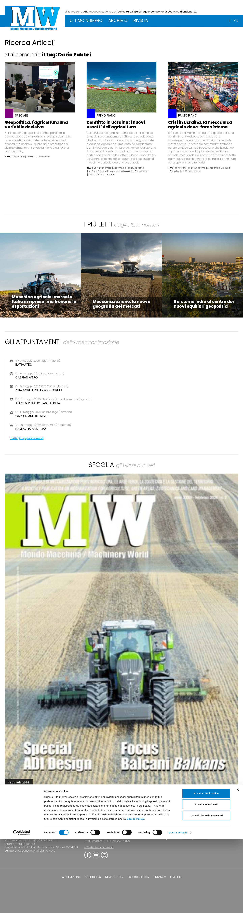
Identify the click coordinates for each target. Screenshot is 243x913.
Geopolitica (18, 157)
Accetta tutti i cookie (206, 867)
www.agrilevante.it (195, 838)
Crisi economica (102, 168)
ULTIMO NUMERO (86, 20)
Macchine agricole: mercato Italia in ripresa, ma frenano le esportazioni (44, 301)
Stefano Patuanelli (98, 171)
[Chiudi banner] (238, 863)
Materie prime (193, 171)
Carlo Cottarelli (96, 174)
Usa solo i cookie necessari (206, 889)
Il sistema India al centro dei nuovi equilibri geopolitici (204, 304)
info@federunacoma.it (20, 844)
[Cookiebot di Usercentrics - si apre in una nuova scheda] (22, 906)
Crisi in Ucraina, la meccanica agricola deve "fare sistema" (200, 125)
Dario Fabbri (43, 157)
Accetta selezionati (206, 878)
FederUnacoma (197, 168)
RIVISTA (140, 20)
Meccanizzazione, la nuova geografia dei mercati (122, 304)
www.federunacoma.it (99, 847)
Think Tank (180, 168)
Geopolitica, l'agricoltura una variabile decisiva (36, 125)
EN (235, 20)
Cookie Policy (135, 892)
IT (230, 20)
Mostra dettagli (177, 906)
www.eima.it (200, 835)
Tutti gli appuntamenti (27, 438)
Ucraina (30, 157)
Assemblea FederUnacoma (128, 168)
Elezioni (111, 174)
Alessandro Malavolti (121, 171)
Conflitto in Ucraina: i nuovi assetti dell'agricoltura (116, 125)
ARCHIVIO (118, 20)
